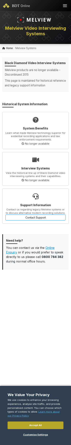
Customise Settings (35, 434)
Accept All (35, 425)
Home (7, 48)
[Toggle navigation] (65, 5)
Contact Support (35, 217)
